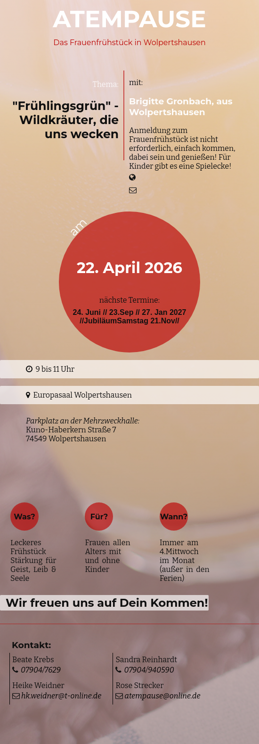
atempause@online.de (161, 695)
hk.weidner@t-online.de (60, 695)
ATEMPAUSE (129, 19)
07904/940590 (149, 670)
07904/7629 (41, 670)
